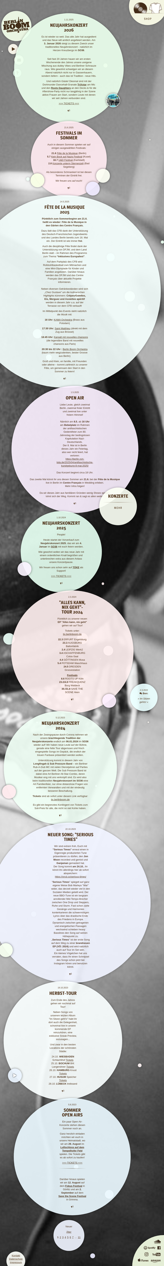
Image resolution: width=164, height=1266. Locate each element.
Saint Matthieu (62, 328)
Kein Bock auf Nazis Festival (66, 156)
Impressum (16, 1262)
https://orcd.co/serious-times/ (70, 876)
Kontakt (16, 1255)
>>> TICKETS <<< (69, 103)
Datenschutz (16, 1259)
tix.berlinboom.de (72, 634)
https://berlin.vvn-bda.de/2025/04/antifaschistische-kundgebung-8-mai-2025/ (75, 462)
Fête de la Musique (67, 153)
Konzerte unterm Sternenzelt (67, 163)
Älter (68, 1232)
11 (79, 1237)
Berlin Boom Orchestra (75, 349)
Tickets (69, 1060)
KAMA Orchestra (63, 319)
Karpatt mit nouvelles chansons (71, 337)
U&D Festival (66, 160)
